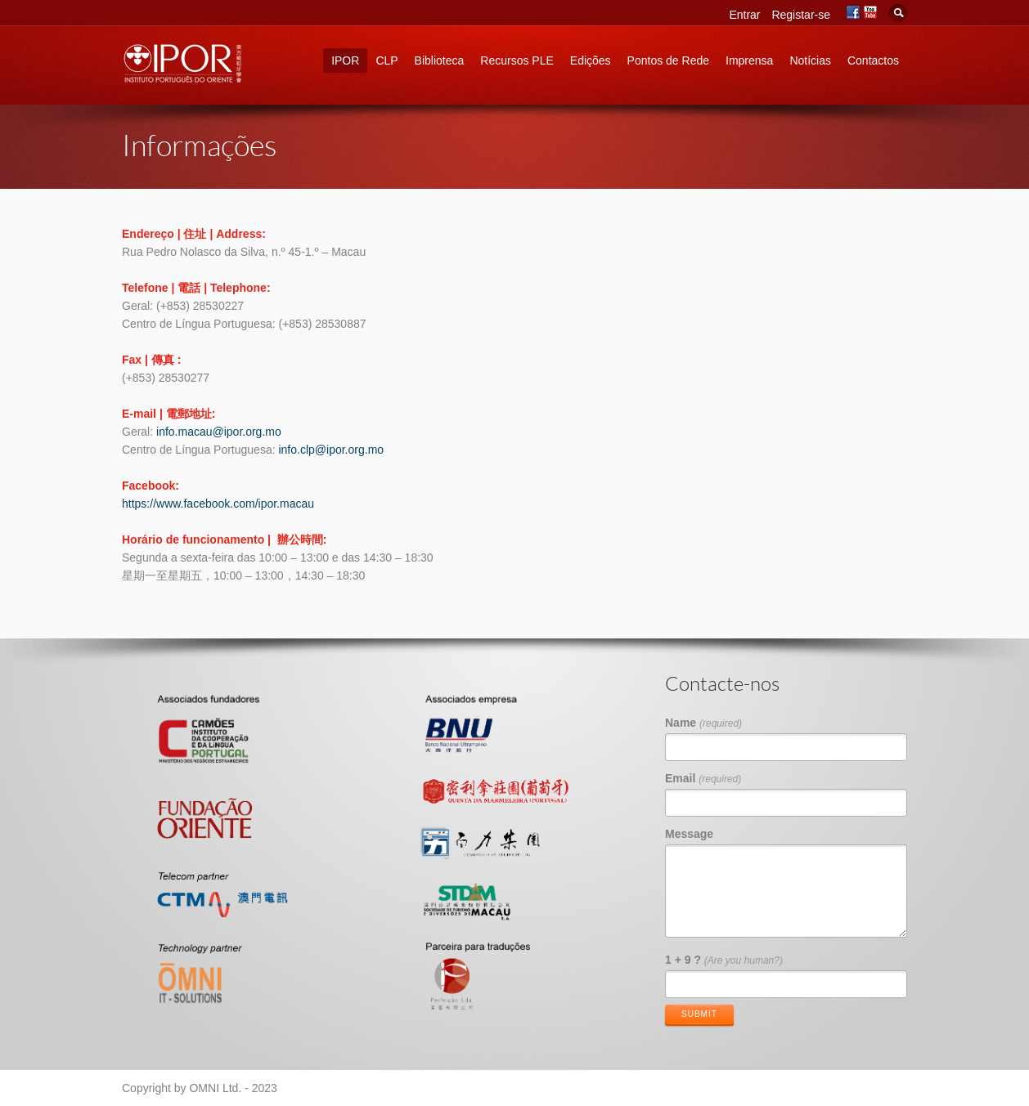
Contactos (873, 60)
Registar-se (800, 14)
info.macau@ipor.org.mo (218, 431)
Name (703, 722)
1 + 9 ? (724, 959)
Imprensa (749, 60)
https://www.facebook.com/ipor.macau (218, 503)
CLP (386, 60)
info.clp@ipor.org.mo (331, 449)
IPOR (345, 60)
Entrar (744, 14)
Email (703, 778)
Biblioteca (440, 60)
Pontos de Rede (668, 60)
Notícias (810, 60)
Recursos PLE (516, 60)
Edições (590, 60)
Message (689, 833)
